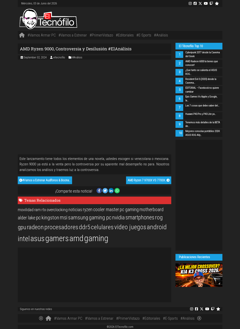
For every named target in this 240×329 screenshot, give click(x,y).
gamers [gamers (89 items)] (57, 238)
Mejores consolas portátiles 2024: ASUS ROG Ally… (202, 133)
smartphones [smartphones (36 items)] (139, 217)
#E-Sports (143, 35)
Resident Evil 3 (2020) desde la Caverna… (200, 81)
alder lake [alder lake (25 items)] (26, 218)
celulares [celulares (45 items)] (102, 227)
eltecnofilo (59, 57)
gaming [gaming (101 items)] (96, 238)
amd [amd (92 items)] (76, 238)
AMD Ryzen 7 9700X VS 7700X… (149, 180)
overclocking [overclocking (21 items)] (57, 209)
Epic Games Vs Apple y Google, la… (201, 98)
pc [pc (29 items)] (38, 218)
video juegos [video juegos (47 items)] (130, 227)
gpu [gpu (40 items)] (22, 227)
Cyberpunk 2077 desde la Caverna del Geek (202, 54)
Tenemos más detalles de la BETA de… (202, 124)
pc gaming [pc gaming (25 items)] (129, 209)
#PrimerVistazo (101, 35)
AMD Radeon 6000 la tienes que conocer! (201, 63)
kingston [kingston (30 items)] (50, 217)
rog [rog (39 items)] (159, 217)
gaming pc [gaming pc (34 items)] (100, 217)
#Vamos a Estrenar (73, 35)
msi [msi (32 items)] (63, 217)
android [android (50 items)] (157, 227)
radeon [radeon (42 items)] (35, 227)
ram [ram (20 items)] (37, 209)
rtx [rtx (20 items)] (43, 209)
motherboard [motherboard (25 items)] (151, 209)
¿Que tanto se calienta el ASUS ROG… (201, 72)
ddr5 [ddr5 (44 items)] (84, 227)
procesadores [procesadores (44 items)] (61, 227)
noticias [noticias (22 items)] (75, 209)
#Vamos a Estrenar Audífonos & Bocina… (45, 180)
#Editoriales (125, 35)
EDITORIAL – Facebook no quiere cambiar (202, 89)
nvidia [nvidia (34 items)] (118, 217)
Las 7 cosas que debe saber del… (202, 105)
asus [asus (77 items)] (37, 238)
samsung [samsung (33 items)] (78, 217)
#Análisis (161, 35)
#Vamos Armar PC (42, 35)
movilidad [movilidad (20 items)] (26, 209)
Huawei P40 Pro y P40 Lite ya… (200, 114)
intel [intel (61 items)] (24, 239)
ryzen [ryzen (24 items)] (87, 209)
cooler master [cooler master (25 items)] (106, 209)
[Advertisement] (162, 18)
